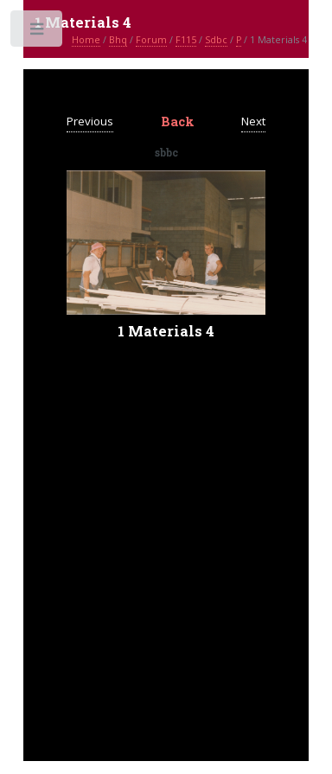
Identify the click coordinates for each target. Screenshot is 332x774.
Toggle (37, 32)
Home (86, 40)
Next (253, 121)
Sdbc (216, 40)
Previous (90, 121)
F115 (186, 40)
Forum (151, 40)
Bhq (118, 40)
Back (178, 121)
